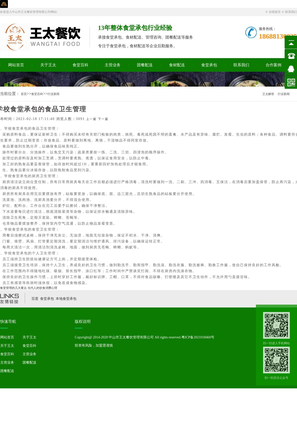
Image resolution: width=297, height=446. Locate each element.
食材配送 (177, 65)
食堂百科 (80, 65)
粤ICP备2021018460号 (198, 337)
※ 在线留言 (273, 12)
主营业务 (113, 65)
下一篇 (103, 119)
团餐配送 (145, 65)
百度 (34, 299)
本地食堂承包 (66, 299)
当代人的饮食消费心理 (42, 288)
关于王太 (48, 65)
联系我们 (241, 65)
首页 (24, 94)
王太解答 (268, 94)
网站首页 (16, 65)
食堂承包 (209, 65)
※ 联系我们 (289, 12)
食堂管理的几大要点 (13, 288)
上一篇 (91, 119)
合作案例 (273, 65)
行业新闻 (53, 94)
